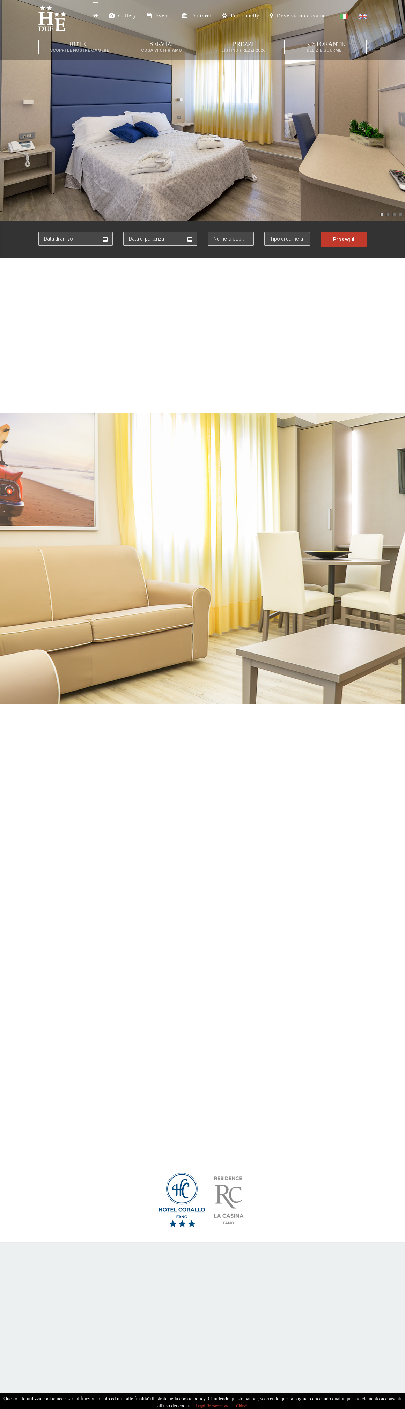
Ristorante (325, 47)
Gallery (122, 16)
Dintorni (197, 16)
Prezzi (243, 47)
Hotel (79, 47)
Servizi (161, 47)
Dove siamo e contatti (300, 16)
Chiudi (242, 1403)
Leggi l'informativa (212, 1403)
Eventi (159, 16)
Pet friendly (240, 16)
